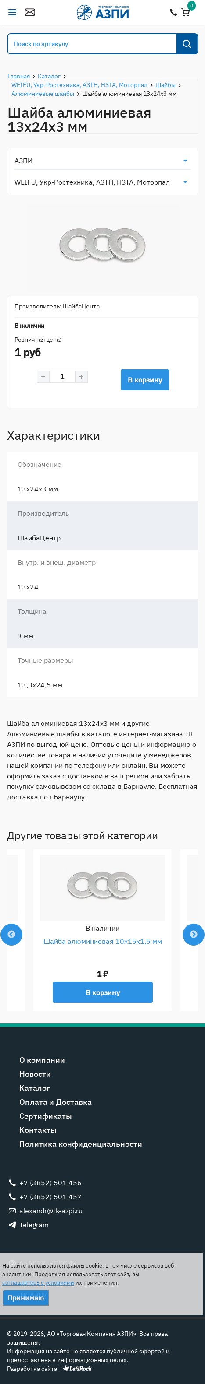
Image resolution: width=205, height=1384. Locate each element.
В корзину (145, 379)
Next (194, 935)
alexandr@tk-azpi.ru (30, 12)
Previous (11, 935)
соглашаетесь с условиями (38, 1282)
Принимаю (25, 1297)
